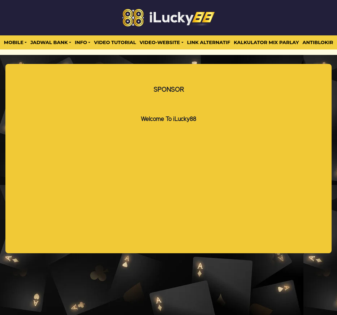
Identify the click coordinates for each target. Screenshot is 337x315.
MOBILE (13, 42)
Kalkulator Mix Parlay (266, 42)
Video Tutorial (115, 42)
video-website (160, 42)
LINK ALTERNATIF (208, 42)
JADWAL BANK (49, 42)
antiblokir (317, 42)
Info (81, 42)
